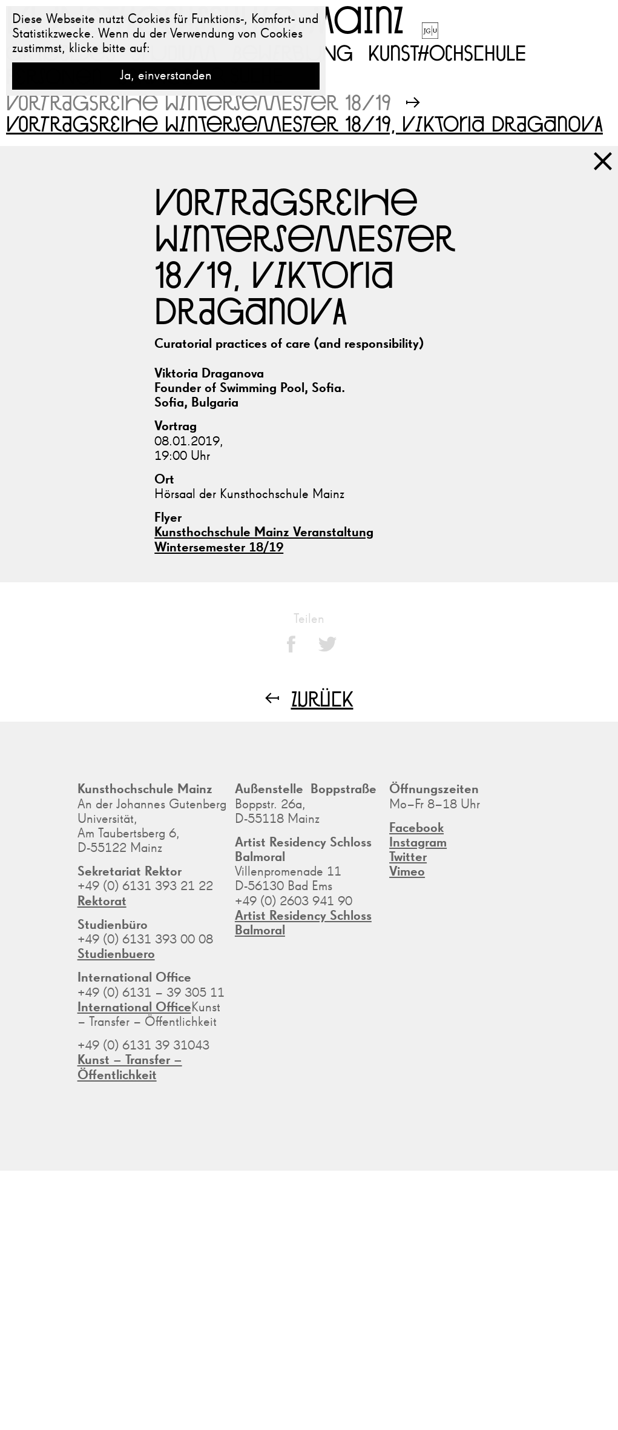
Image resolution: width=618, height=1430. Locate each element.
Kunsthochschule (447, 52)
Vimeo (407, 872)
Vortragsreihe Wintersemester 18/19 (198, 102)
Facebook (416, 828)
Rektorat (102, 901)
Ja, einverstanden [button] (166, 75)
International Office (134, 1007)
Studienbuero (116, 954)
